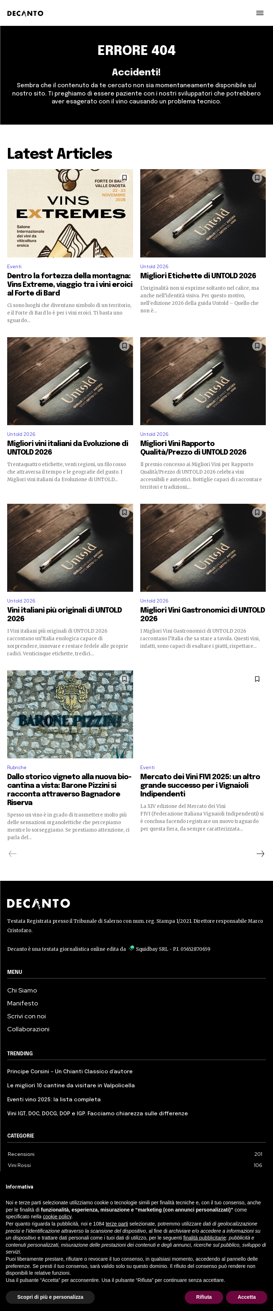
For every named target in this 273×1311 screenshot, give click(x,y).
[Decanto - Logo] (27, 14)
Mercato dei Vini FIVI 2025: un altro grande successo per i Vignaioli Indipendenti (200, 785)
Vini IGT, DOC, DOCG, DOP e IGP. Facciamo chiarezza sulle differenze (97, 1114)
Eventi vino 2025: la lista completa (54, 1100)
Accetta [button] (246, 1297)
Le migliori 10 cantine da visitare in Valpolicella (71, 1086)
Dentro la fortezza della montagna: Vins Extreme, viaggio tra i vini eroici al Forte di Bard (69, 285)
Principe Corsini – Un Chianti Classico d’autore (70, 1072)
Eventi (14, 267)
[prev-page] (12, 854)
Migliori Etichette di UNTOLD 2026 (198, 276)
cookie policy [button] (57, 1216)
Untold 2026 (154, 267)
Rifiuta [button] (204, 1297)
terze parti (117, 1224)
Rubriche (17, 767)
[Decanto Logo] (136, 904)
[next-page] (260, 854)
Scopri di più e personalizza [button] (50, 1297)
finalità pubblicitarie (204, 1238)
